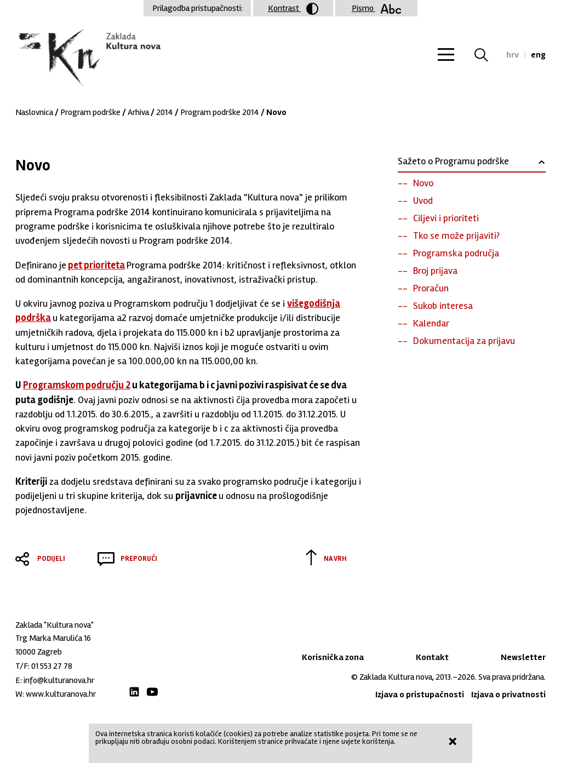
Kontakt (432, 657)
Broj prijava (435, 271)
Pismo (377, 8)
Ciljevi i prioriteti (446, 218)
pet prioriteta (96, 265)
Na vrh (335, 558)
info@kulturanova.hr (59, 680)
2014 (164, 112)
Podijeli (51, 558)
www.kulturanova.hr (61, 694)
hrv (512, 54)
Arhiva (138, 112)
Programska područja (456, 253)
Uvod (423, 200)
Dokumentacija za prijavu (464, 341)
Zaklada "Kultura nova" (88, 58)
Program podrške (90, 112)
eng (538, 54)
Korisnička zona (333, 657)
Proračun (431, 288)
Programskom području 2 (76, 385)
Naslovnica (34, 112)
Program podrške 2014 (219, 112)
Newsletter (523, 657)
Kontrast (293, 9)
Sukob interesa (443, 306)
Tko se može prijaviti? (456, 236)
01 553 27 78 (51, 666)
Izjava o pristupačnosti (419, 694)
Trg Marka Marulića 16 (53, 638)
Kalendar (431, 323)
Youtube (152, 691)
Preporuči (139, 558)
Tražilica (487, 54)
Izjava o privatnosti (508, 694)
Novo (423, 183)
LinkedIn (134, 691)
